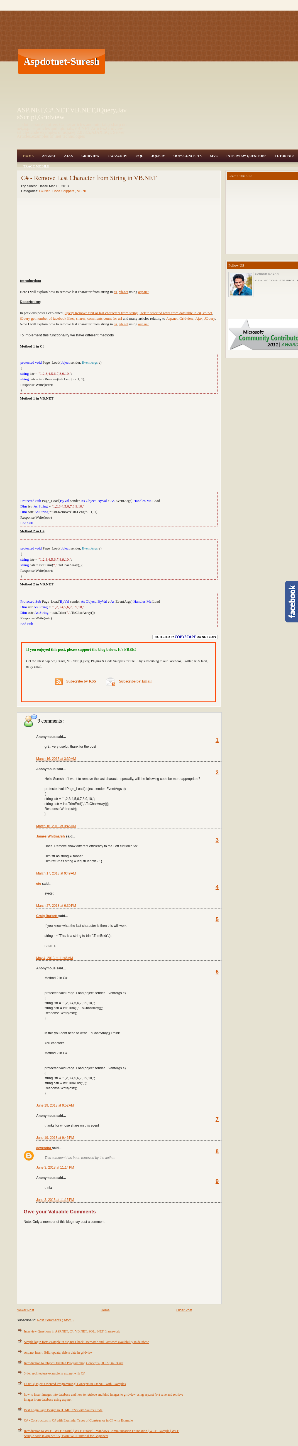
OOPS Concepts (188, 156)
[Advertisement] (170, 61)
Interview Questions (246, 156)
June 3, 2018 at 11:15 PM (55, 1200)
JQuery (158, 156)
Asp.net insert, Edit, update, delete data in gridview (58, 1352)
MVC (214, 156)
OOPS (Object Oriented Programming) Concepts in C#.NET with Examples (75, 1384)
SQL (139, 156)
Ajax (68, 156)
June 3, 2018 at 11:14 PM (55, 1167)
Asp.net (172, 318)
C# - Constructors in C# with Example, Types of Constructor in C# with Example (78, 1420)
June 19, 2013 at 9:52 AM (55, 1105)
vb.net (123, 292)
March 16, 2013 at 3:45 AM (56, 826)
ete (39, 884)
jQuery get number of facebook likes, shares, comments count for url (71, 318)
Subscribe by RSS (75, 681)
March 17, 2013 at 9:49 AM (56, 873)
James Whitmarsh (51, 836)
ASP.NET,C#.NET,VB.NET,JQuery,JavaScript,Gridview (72, 113)
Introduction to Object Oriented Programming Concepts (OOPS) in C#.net (73, 1363)
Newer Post (25, 1310)
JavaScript (118, 156)
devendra (44, 1148)
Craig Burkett (47, 916)
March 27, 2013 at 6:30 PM (56, 906)
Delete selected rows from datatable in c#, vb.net (176, 313)
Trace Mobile (36, 166)
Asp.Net (49, 156)
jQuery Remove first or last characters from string (100, 313)
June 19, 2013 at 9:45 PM (55, 1138)
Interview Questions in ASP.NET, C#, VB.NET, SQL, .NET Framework (72, 1331)
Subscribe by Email (129, 681)
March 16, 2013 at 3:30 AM (56, 759)
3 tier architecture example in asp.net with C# (54, 1373)
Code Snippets (63, 191)
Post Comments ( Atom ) (55, 1320)
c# (116, 292)
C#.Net (45, 191)
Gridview (90, 156)
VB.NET (83, 191)
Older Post (184, 1310)
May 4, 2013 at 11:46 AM (54, 958)
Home (28, 156)
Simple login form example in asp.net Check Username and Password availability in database (86, 1342)
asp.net (143, 292)
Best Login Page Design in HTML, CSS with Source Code (63, 1410)
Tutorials (284, 156)
